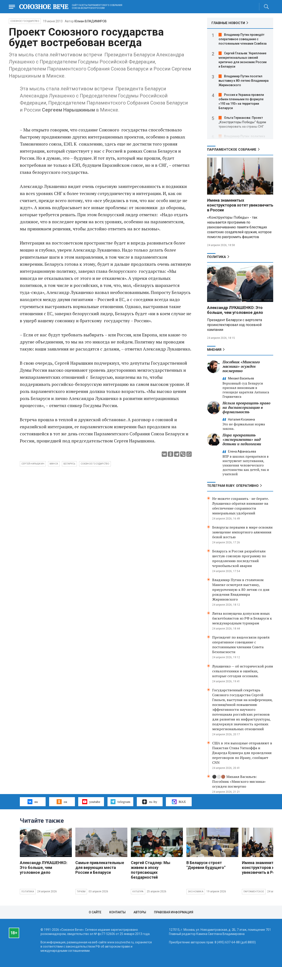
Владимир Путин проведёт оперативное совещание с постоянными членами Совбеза (243, 39)
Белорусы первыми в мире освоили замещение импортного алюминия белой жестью (242, 532)
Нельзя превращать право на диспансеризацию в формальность (246, 407)
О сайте (95, 912)
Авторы (140, 912)
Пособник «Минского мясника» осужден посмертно (241, 366)
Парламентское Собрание (231, 150)
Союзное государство (24, 21)
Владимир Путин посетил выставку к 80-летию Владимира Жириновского (244, 80)
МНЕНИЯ (214, 350)
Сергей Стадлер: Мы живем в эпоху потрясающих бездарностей (150, 870)
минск (54, 464)
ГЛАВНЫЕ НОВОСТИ (228, 23)
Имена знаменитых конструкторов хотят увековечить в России (240, 205)
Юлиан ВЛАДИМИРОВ (90, 21)
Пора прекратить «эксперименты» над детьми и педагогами (242, 439)
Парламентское (253, 891)
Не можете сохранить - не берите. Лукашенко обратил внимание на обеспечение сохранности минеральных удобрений (240, 506)
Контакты (117, 912)
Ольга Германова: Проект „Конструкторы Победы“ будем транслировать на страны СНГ (242, 122)
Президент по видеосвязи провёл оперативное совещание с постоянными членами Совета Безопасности (240, 644)
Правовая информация (173, 912)
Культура (138, 891)
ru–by (149, 801)
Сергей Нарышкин (32, 464)
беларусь (69, 464)
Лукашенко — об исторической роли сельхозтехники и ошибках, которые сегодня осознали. (242, 671)
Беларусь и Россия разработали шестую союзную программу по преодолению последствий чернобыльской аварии (239, 558)
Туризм (81, 891)
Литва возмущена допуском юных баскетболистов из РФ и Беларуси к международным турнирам (242, 618)
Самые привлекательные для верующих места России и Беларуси (99, 867)
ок (62, 801)
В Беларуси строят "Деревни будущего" (205, 865)
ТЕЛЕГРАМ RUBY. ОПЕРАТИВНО (233, 486)
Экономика (195, 891)
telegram (120, 801)
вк (33, 801)
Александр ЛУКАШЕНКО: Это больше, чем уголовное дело (235, 310)
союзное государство (95, 464)
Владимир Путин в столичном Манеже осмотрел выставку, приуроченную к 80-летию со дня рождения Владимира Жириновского (240, 589)
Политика (216, 257)
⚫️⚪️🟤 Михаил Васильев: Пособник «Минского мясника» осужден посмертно (239, 781)
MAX (179, 801)
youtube (91, 801)
